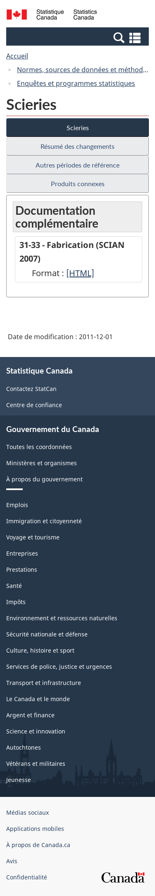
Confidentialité (26, 877)
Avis (11, 861)
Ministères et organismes (41, 463)
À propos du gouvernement (44, 479)
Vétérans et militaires (35, 763)
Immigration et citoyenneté (44, 521)
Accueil (17, 56)
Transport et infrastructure (43, 683)
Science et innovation (35, 731)
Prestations (21, 569)
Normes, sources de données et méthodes (83, 69)
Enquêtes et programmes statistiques (76, 83)
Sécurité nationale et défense (47, 634)
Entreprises (22, 553)
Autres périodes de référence (77, 165)
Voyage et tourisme (33, 537)
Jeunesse (18, 780)
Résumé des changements (77, 146)
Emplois (17, 505)
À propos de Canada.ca (38, 845)
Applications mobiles (35, 829)
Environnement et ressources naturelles (61, 618)
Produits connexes (78, 183)
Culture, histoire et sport (40, 650)
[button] (78, 37)
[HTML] (80, 273)
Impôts (16, 602)
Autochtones (23, 747)
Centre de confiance (34, 405)
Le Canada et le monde (38, 699)
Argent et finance (30, 715)
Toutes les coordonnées (39, 447)
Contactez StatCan (31, 389)
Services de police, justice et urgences (59, 666)
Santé (14, 586)
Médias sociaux (27, 812)
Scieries (78, 127)
